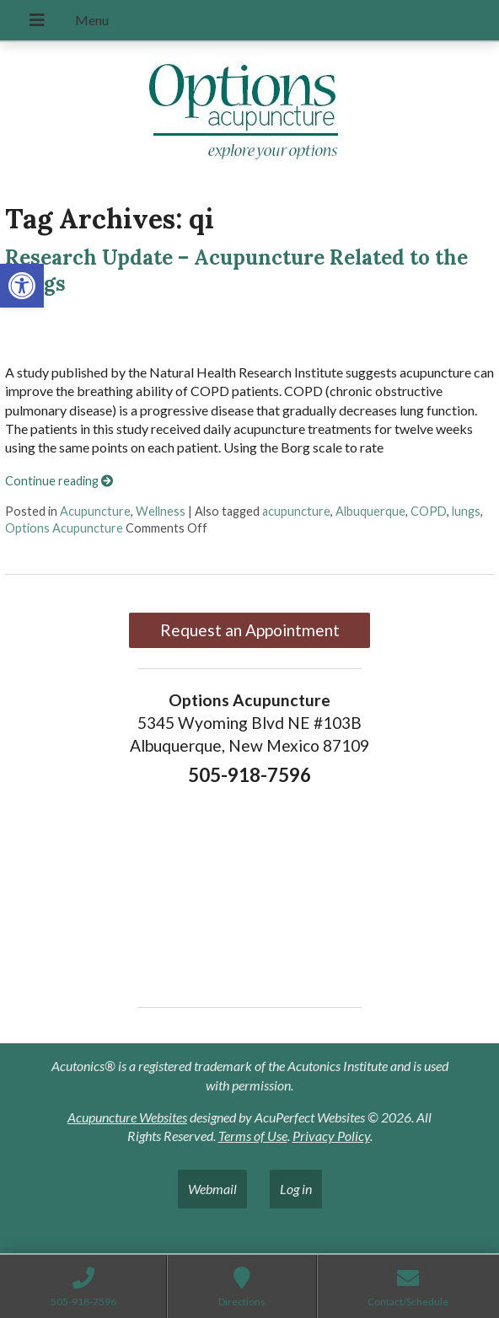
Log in (296, 1189)
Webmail (212, 1189)
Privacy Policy (331, 1136)
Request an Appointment (250, 630)
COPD (428, 511)
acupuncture (296, 511)
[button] (22, 286)
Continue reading (59, 481)
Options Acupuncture (64, 528)
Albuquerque (370, 511)
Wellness (160, 511)
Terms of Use (252, 1136)
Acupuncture (95, 511)
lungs (466, 511)
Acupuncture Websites (127, 1117)
